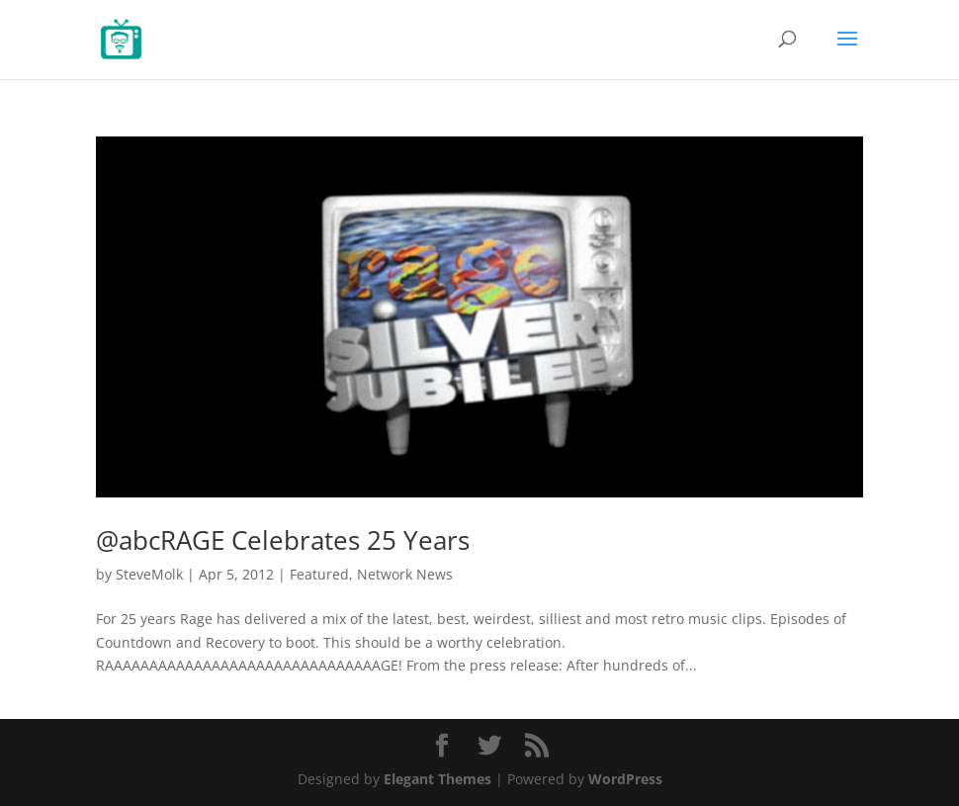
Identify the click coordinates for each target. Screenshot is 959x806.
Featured (319, 574)
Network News (405, 574)
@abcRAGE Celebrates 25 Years (283, 540)
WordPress (625, 778)
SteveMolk (149, 574)
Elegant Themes (437, 778)
